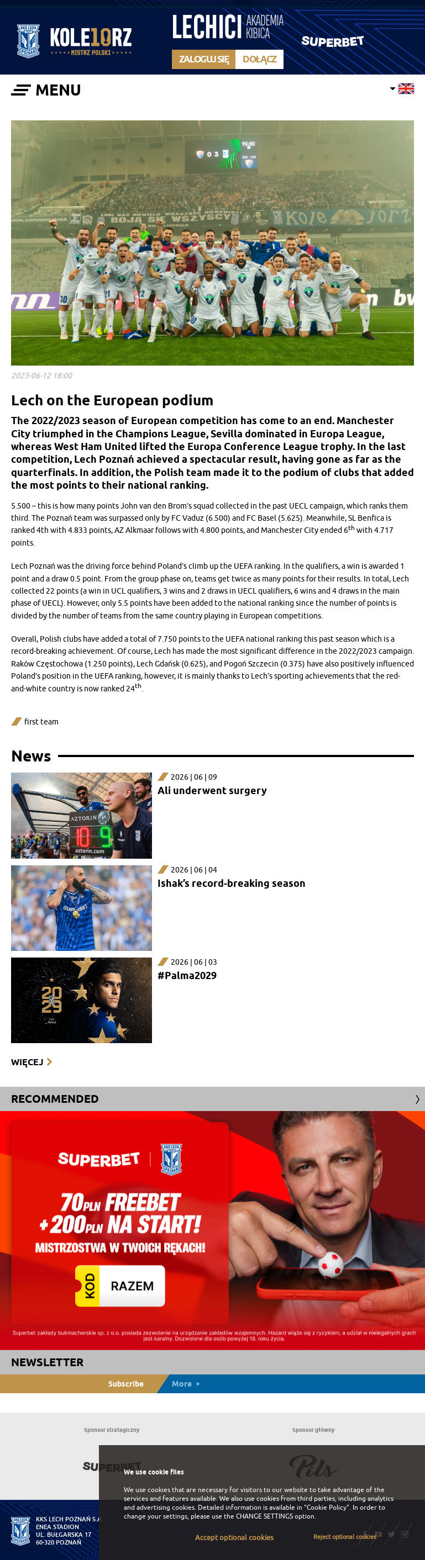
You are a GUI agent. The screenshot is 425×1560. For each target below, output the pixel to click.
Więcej (27, 1062)
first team (41, 722)
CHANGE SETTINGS (264, 1516)
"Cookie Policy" (326, 1507)
